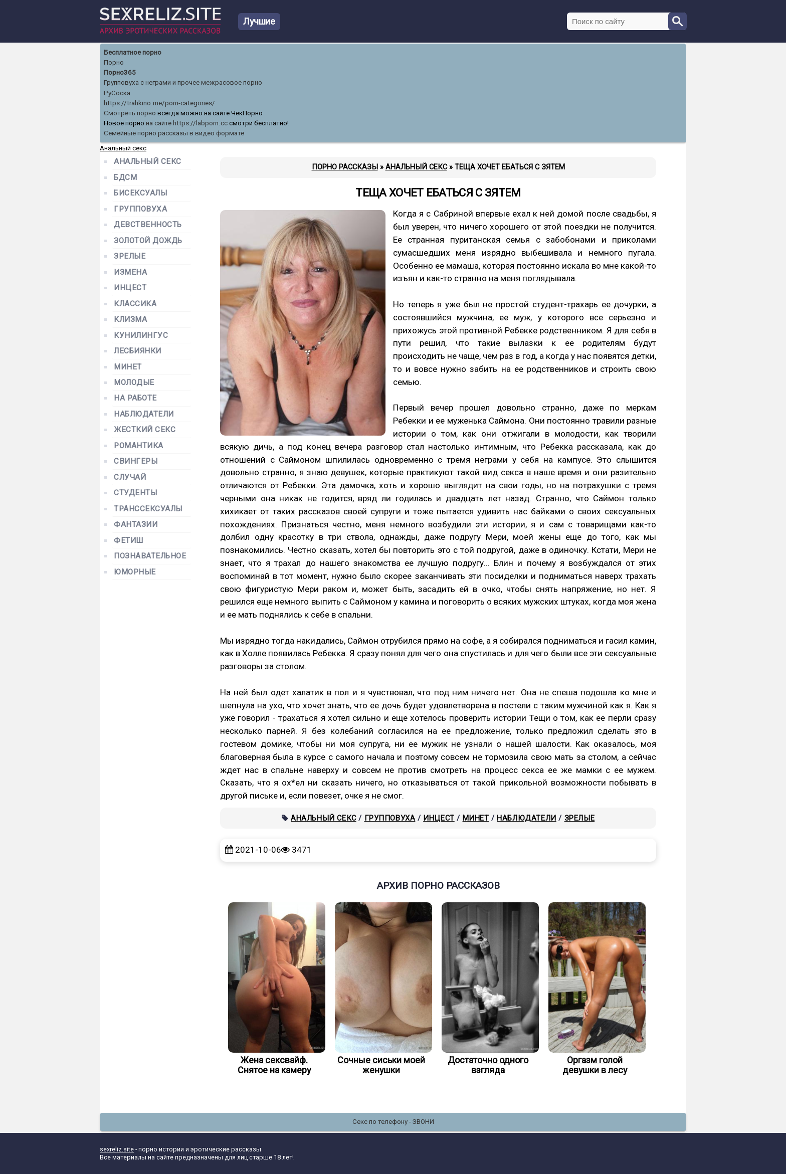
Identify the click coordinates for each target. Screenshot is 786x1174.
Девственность (148, 225)
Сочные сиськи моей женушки (381, 989)
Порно (114, 62)
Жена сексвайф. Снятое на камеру (274, 989)
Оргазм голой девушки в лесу (594, 989)
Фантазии (135, 524)
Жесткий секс (144, 430)
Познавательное (150, 556)
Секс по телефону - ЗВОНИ (393, 1121)
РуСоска (117, 93)
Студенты (135, 493)
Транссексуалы (148, 509)
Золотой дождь (148, 241)
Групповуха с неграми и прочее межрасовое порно (183, 82)
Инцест (439, 818)
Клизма (130, 319)
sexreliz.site (117, 1149)
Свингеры (135, 461)
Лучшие (259, 21)
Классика (135, 304)
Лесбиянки (137, 351)
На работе (135, 398)
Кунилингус (141, 335)
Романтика (138, 446)
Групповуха (390, 818)
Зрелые (579, 818)
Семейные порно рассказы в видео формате (174, 133)
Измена (130, 272)
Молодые (134, 382)
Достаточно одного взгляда (488, 989)
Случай (130, 477)
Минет (476, 818)
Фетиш (128, 540)
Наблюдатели (526, 818)
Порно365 (120, 72)
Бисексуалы (140, 193)
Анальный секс (323, 818)
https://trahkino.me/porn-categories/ (159, 103)
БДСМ (125, 177)
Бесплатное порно (132, 52)
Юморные (135, 572)
